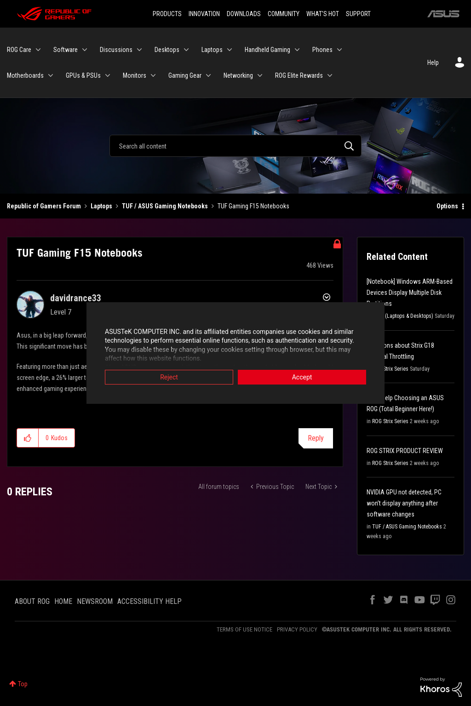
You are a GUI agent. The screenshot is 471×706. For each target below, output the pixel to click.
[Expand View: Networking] (259, 75)
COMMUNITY (283, 13)
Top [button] (23, 684)
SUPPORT (358, 13)
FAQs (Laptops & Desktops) (402, 316)
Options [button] (447, 206)
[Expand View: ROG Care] (38, 49)
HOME (63, 601)
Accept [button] (302, 377)
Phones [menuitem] (322, 49)
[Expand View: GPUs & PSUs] (107, 75)
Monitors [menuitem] (134, 75)
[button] (28, 438)
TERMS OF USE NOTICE (244, 629)
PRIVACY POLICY (297, 629)
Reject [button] (169, 377)
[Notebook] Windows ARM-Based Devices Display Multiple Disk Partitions (410, 292)
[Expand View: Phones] (339, 49)
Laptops (101, 206)
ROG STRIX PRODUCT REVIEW (405, 450)
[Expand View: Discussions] (139, 49)
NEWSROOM (95, 601)
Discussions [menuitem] (116, 49)
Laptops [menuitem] (212, 49)
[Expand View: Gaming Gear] (208, 75)
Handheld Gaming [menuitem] (267, 49)
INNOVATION (204, 13)
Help (433, 62)
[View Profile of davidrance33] (75, 298)
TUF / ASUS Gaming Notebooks (165, 206)
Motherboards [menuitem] (25, 75)
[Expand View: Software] (84, 49)
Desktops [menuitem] (167, 49)
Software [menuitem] (65, 49)
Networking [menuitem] (238, 75)
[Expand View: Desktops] (186, 49)
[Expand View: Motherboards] (50, 75)
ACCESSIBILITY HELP (149, 601)
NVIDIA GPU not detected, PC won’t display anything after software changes (404, 503)
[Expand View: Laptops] (229, 49)
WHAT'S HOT (322, 13)
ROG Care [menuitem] (19, 49)
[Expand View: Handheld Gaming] (297, 49)
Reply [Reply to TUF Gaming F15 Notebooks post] (316, 438)
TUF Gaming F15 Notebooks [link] (253, 206)
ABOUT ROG (32, 601)
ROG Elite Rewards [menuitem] (299, 75)
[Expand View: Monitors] (153, 75)
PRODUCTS (167, 13)
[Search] (235, 146)
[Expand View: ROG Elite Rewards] (329, 75)
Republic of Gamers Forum (44, 206)
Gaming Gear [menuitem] (184, 75)
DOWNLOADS (244, 13)
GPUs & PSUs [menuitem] (83, 75)
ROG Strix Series (390, 369)
